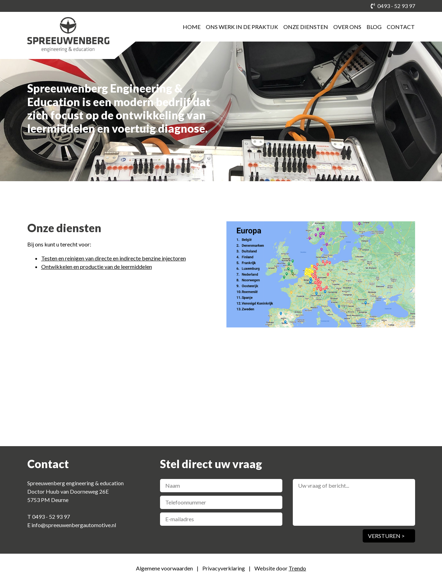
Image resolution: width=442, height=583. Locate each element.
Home (192, 26)
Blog (374, 26)
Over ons (347, 26)
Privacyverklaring (224, 568)
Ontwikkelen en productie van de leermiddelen (96, 266)
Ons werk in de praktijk (242, 26)
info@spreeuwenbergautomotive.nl (73, 525)
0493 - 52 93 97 (393, 5)
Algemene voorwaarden (165, 568)
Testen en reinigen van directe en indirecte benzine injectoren (113, 258)
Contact (401, 26)
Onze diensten (305, 26)
